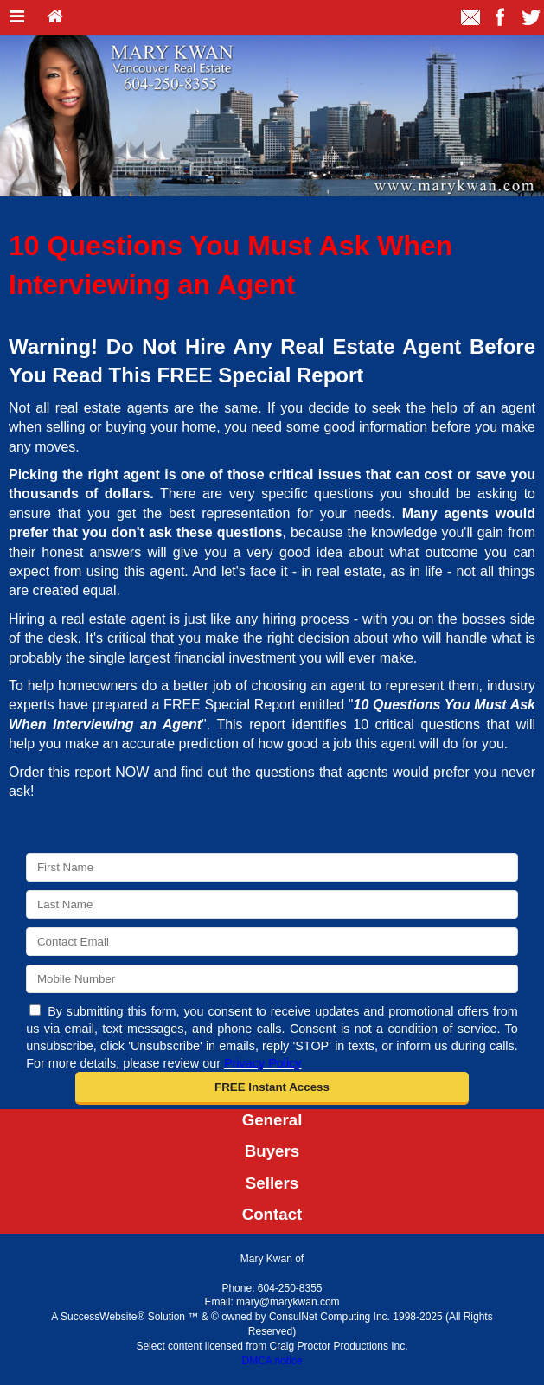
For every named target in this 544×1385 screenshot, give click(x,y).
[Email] (272, 941)
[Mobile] (272, 979)
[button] (272, 1088)
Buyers (272, 1151)
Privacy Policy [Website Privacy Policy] (263, 1063)
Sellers (272, 1183)
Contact (272, 1214)
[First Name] (272, 867)
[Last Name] (272, 904)
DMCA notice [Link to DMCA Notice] (271, 1361)
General (272, 1120)
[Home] (55, 17)
